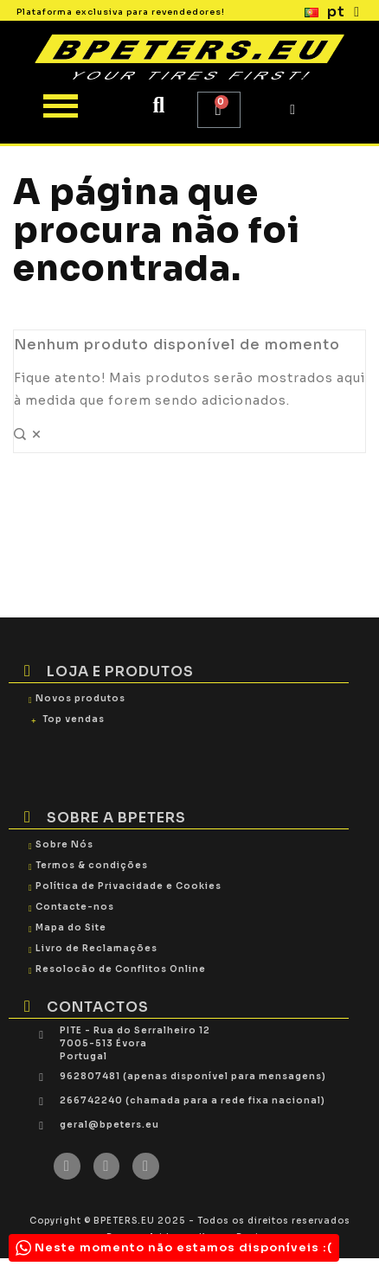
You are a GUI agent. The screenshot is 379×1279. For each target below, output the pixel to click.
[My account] (293, 110)
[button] (159, 106)
